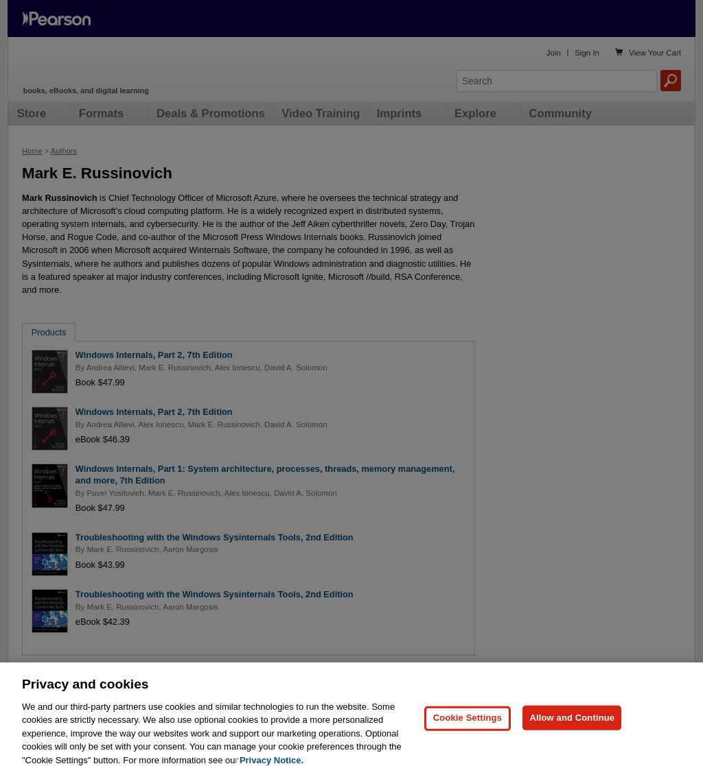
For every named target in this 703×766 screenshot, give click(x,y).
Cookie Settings (467, 728)
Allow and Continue (571, 728)
